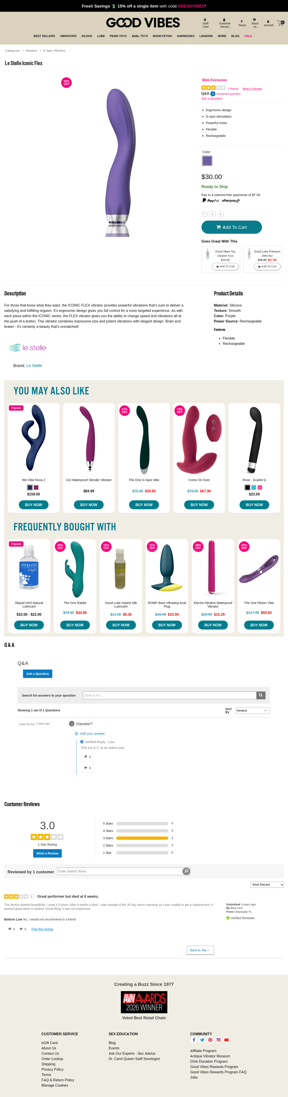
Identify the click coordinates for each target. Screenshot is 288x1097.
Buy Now (33, 505)
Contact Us (50, 1053)
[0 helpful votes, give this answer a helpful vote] (86, 756)
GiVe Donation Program (209, 1061)
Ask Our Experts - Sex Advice (132, 1053)
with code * (144, 6)
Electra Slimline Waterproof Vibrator (213, 604)
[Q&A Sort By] (253, 710)
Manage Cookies (54, 1085)
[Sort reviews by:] (267, 885)
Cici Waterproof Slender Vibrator (89, 480)
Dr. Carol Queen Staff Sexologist (134, 1058)
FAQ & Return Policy (57, 1080)
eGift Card (49, 1043)
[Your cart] (280, 23)
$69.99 (88, 491)
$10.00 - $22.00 (29, 614)
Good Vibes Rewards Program (214, 1066)
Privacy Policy (52, 1069)
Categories (12, 50)
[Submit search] (260, 695)
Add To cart (231, 227)
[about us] (254, 23)
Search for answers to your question (49, 695)
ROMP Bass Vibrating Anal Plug (167, 604)
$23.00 (254, 494)
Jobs (194, 1077)
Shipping (48, 1064)
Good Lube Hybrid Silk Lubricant (121, 604)
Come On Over (199, 480)
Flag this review (42, 929)
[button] (207, 160)
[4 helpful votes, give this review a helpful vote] (10, 929)
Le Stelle (34, 365)
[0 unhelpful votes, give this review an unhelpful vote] (22, 929)
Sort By (228, 710)
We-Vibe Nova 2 (33, 480)
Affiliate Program (203, 1050)
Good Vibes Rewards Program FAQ (218, 1072)
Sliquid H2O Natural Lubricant (29, 604)
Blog (112, 1043)
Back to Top (200, 950)
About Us (48, 1048)
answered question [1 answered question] (228, 93)
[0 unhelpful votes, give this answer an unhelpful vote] (86, 767)
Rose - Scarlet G (254, 480)
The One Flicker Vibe (259, 603)
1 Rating (232, 88)
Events (114, 1048)
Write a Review (252, 88)
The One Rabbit (75, 603)
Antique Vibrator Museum (210, 1056)
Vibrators (31, 50)
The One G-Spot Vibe (144, 480)
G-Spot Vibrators (54, 50)
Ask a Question (211, 98)
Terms (46, 1074)
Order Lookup (52, 1058)
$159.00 (33, 494)
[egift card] (205, 23)
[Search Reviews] (123, 871)
